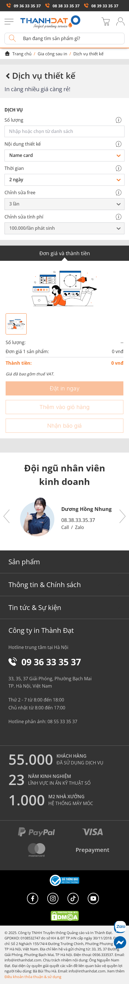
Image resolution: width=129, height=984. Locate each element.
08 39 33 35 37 (101, 5)
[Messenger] (120, 942)
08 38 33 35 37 (62, 5)
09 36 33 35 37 (23, 5)
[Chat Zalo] (120, 926)
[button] (6, 516)
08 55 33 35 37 (62, 721)
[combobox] (65, 131)
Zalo (79, 527)
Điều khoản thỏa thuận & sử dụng (32, 976)
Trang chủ (17, 53)
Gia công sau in (52, 53)
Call (65, 527)
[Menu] (8, 22)
